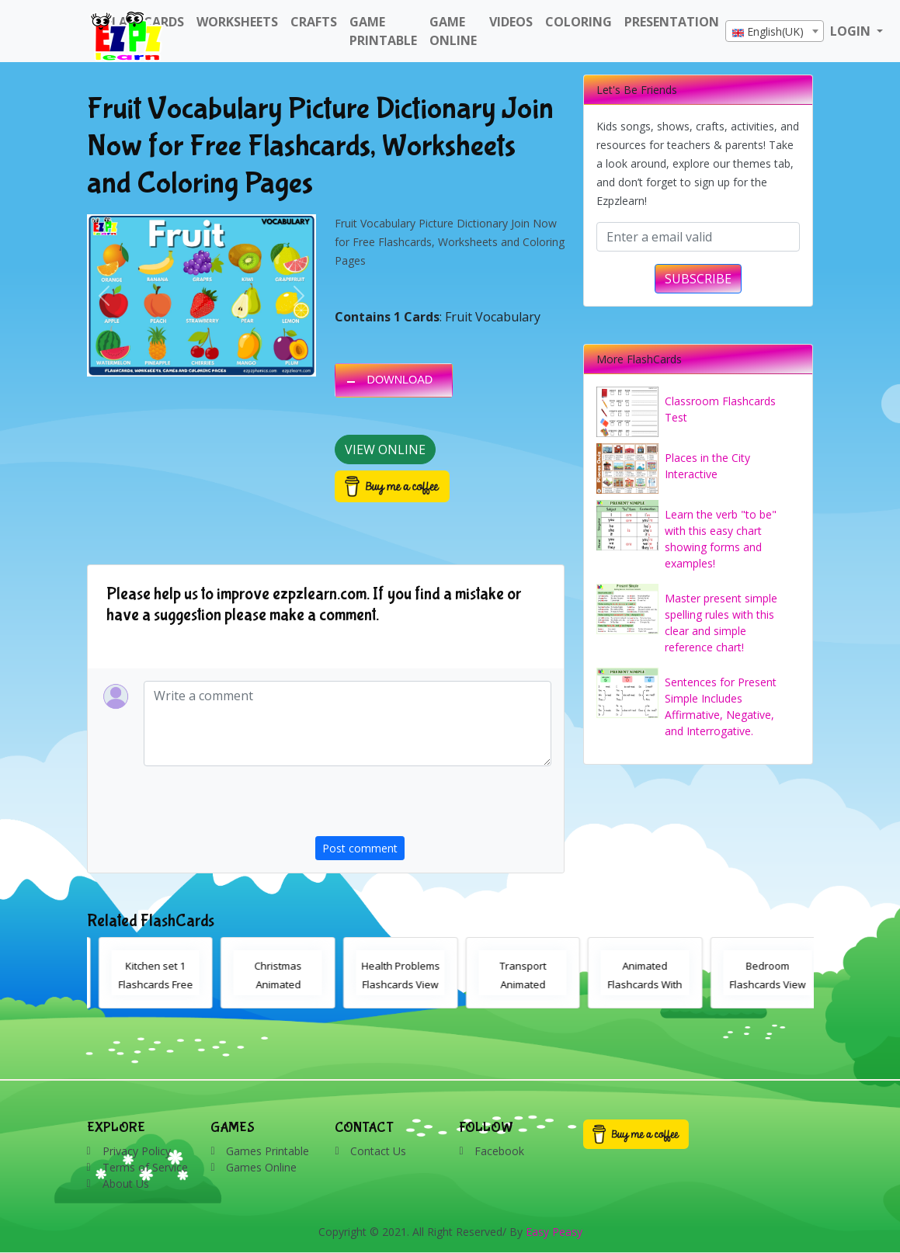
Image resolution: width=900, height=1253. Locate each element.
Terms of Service (145, 1167)
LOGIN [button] (852, 31)
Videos (511, 21)
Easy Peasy (554, 1231)
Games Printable (267, 1151)
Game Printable (383, 31)
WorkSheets (237, 21)
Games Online (261, 1167)
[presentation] (433, 806)
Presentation (671, 21)
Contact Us (378, 1151)
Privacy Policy (137, 1151)
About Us (126, 1183)
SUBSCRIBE (698, 278)
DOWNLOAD (400, 379)
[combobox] (774, 31)
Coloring (578, 21)
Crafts (313, 21)
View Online (385, 449)
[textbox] (774, 32)
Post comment (360, 848)
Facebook (499, 1151)
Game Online (453, 31)
